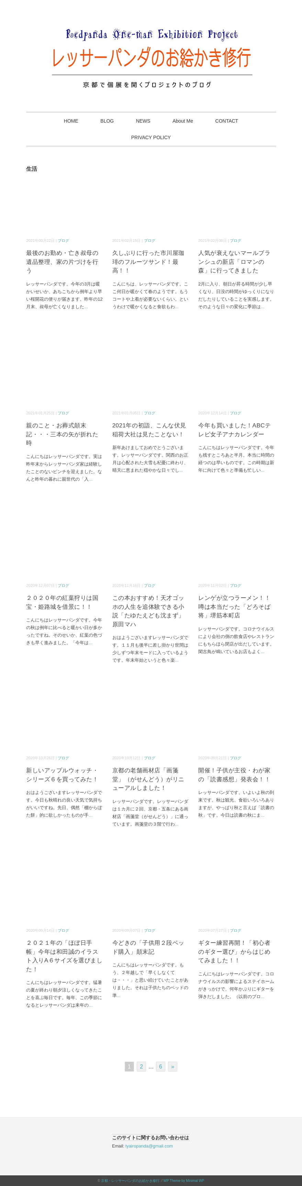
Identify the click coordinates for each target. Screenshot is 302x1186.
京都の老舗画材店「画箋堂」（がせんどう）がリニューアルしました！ (148, 779)
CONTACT (226, 121)
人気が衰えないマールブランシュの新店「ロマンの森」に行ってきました (234, 262)
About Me (182, 121)
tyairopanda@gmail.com (149, 1146)
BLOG (107, 121)
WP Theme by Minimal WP (184, 1181)
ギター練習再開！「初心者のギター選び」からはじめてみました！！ (234, 952)
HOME (71, 121)
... (86, 306)
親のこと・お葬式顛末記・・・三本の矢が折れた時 (62, 434)
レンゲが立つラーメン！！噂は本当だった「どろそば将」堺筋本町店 (234, 607)
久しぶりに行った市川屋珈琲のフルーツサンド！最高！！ (148, 262)
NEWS (143, 121)
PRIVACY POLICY (151, 137)
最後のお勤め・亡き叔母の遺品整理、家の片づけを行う (62, 262)
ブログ (63, 240)
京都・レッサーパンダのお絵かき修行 (130, 1181)
